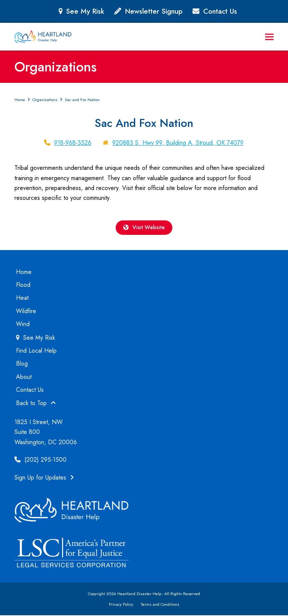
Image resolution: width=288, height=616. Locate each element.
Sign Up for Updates (44, 478)
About (24, 377)
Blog (22, 364)
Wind (23, 324)
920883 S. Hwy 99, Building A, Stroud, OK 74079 (177, 142)
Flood (23, 285)
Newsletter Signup (154, 11)
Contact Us (220, 11)
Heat (22, 299)
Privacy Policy (121, 605)
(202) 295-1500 (40, 460)
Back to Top (36, 403)
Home (24, 272)
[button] (269, 36)
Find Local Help (36, 351)
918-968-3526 (72, 142)
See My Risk (85, 11)
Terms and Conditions (160, 605)
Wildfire (26, 311)
